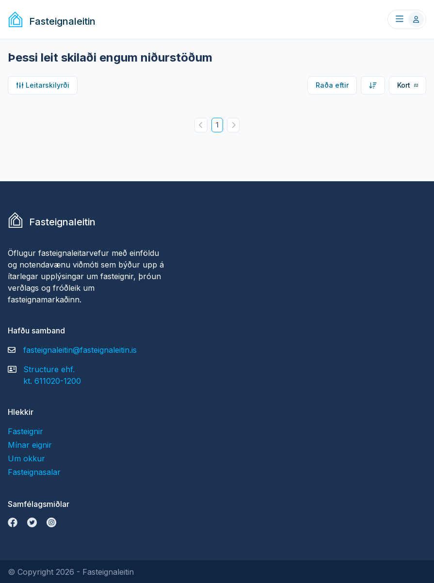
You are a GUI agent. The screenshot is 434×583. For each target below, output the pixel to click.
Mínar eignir (30, 445)
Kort (407, 85)
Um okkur (26, 458)
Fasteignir (25, 431)
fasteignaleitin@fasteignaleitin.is (80, 350)
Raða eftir (332, 85)
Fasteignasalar (34, 472)
